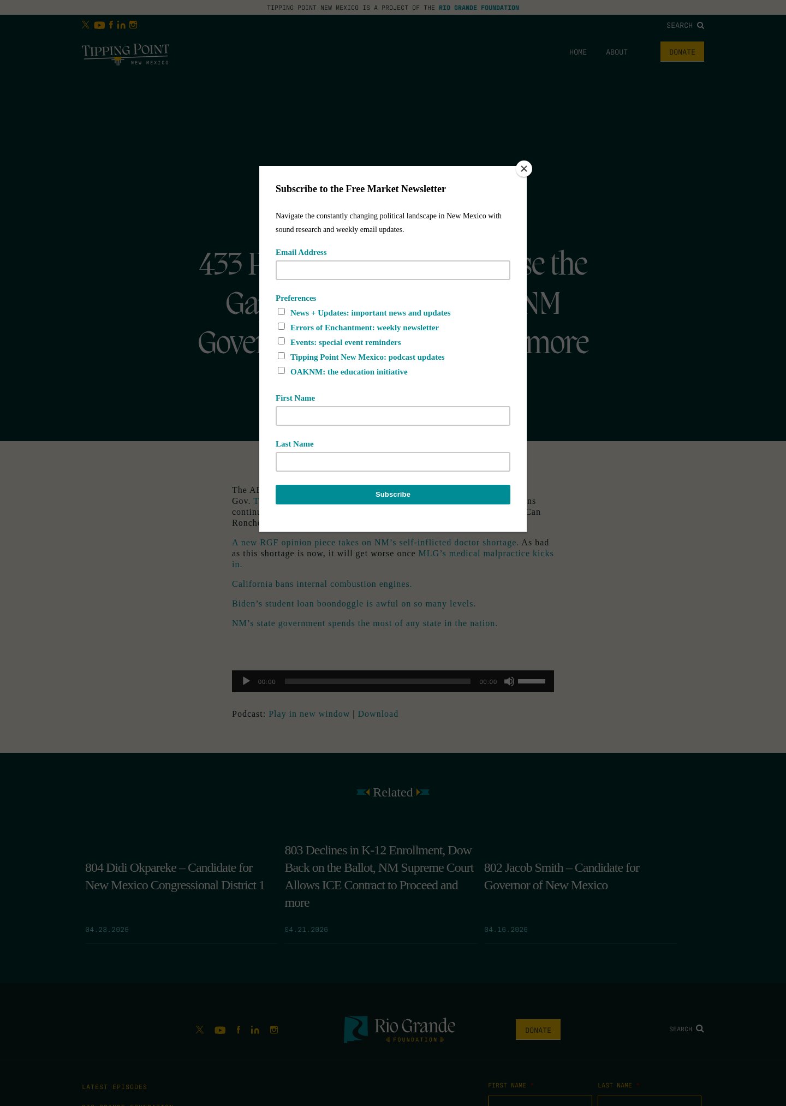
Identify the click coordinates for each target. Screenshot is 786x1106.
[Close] (524, 168)
